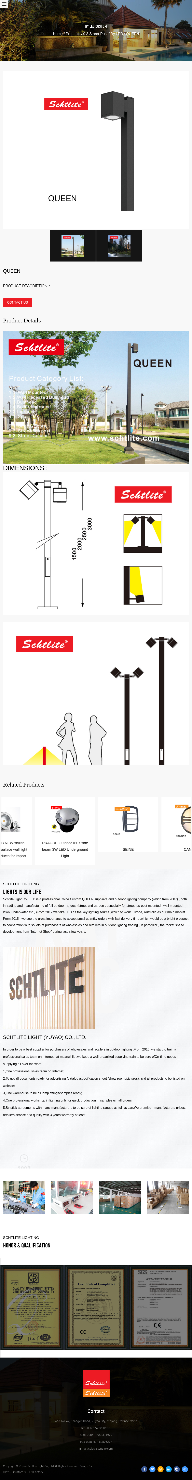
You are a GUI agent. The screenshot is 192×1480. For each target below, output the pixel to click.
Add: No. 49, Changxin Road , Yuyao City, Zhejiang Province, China (96, 1421)
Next (0, 1354)
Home (58, 34)
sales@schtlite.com (96, 1448)
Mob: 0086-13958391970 (96, 1435)
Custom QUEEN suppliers (89, 899)
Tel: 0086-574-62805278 (96, 1428)
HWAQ (7, 1472)
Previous (0, 1261)
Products (73, 34)
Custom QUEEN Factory (28, 1472)
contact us (17, 302)
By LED (90, 26)
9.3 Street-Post (95, 34)
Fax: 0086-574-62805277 (96, 1442)
